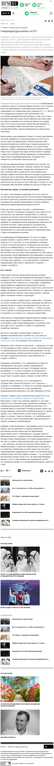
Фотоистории (6, 544)
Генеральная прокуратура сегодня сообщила (20, 103)
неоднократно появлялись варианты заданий (20, 398)
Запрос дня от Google (18, 27)
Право (12, 23)
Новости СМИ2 (6, 537)
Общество (4, 23)
